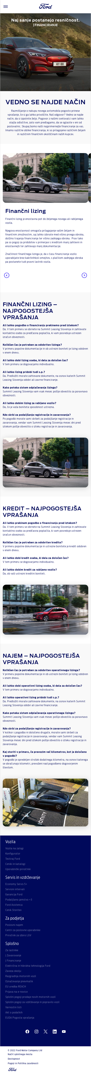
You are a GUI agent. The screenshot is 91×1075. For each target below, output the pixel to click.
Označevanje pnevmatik (19, 981)
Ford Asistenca (14, 905)
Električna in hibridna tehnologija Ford (27, 966)
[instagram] (36, 1032)
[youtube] (64, 1032)
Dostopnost (14, 1059)
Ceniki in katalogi (15, 864)
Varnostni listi (13, 1007)
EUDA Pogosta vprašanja (19, 1017)
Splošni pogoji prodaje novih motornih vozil (30, 997)
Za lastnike (11, 950)
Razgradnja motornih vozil (20, 976)
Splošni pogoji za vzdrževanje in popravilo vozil (32, 1002)
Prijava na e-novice (16, 992)
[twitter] (46, 1032)
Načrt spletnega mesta (20, 1054)
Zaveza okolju (13, 971)
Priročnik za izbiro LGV (18, 935)
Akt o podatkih (14, 1012)
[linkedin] (55, 1032)
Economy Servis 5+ (16, 884)
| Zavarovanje (13, 955)
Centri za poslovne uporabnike (22, 930)
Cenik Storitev (13, 910)
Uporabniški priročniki (18, 869)
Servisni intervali (15, 889)
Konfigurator (12, 853)
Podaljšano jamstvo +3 (18, 899)
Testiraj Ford (12, 859)
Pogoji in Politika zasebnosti (23, 1063)
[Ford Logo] (45, 6)
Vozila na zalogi (14, 848)
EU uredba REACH (15, 986)
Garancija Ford (13, 894)
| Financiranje (13, 960)
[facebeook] (27, 1032)
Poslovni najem (14, 925)
